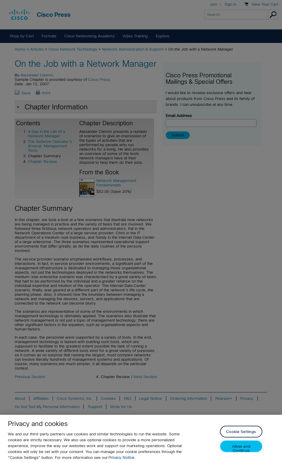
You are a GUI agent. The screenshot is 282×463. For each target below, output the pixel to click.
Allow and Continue (241, 448)
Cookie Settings (241, 432)
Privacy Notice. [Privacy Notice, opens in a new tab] (121, 457)
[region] (141, 439)
